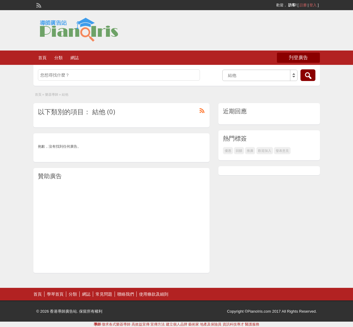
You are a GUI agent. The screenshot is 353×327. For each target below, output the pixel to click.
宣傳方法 (157, 324)
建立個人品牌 (176, 324)
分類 (58, 57)
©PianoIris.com (258, 311)
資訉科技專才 (233, 324)
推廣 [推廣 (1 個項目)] (250, 150)
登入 (313, 5)
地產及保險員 (210, 324)
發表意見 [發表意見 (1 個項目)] (282, 150)
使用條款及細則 (153, 294)
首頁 (42, 57)
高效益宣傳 (140, 324)
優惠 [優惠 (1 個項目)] (228, 150)
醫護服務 (252, 324)
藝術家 (193, 324)
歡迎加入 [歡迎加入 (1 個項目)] (264, 150)
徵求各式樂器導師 (116, 324)
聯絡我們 (125, 294)
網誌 (74, 57)
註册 (303, 5)
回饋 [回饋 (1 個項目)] (239, 150)
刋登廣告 (298, 57)
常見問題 (103, 294)
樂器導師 (51, 94)
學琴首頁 (55, 294)
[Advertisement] (121, 226)
